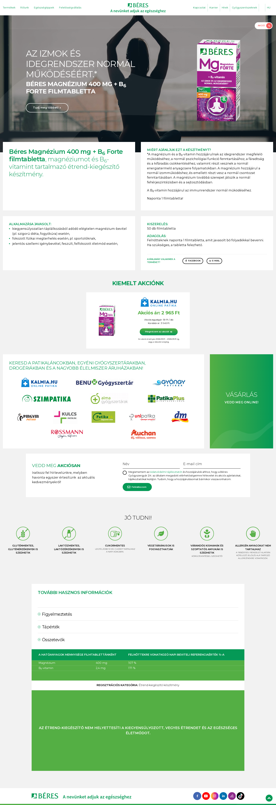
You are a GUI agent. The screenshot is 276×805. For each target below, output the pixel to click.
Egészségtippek (44, 7)
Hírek (225, 7)
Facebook (194, 261)
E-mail (216, 261)
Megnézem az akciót (157, 331)
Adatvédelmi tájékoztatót (166, 471)
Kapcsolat (199, 7)
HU (268, 7)
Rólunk (24, 7)
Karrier (213, 7)
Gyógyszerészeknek (244, 7)
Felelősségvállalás (70, 7)
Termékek (9, 7)
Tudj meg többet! (45, 107)
